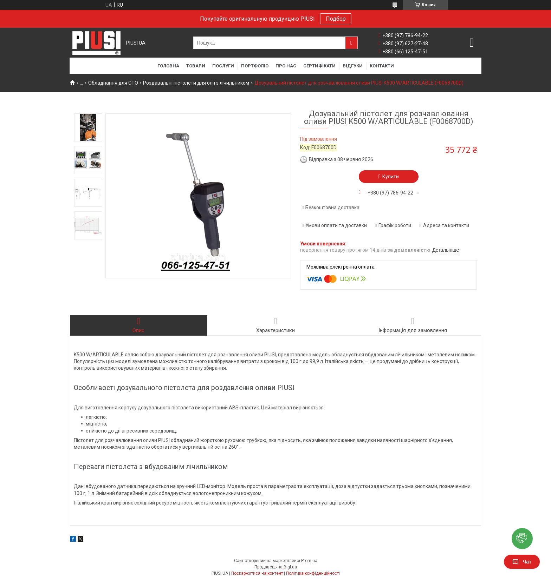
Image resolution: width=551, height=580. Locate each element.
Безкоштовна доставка (332, 207)
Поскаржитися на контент (257, 573)
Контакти (382, 65)
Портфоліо (254, 65)
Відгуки (353, 65)
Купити (390, 176)
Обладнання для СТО (113, 83)
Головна (168, 65)
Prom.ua (309, 560)
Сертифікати (319, 65)
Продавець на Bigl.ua (275, 567)
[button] (522, 538)
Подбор (336, 18)
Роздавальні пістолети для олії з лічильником (196, 83)
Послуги (223, 65)
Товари (195, 65)
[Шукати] (351, 43)
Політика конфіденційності (313, 573)
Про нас (286, 65)
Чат (521, 562)
